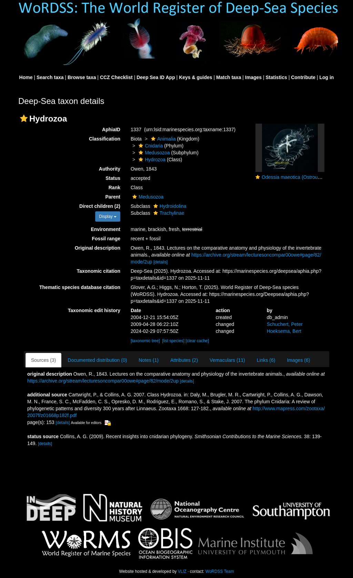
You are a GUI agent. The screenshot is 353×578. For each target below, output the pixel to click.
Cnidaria (150, 145)
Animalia (162, 139)
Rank (114, 187)
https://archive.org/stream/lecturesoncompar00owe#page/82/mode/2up (103, 381)
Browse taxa (82, 77)
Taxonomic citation (98, 271)
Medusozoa (153, 152)
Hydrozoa (151, 159)
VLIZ (182, 571)
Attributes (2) (184, 360)
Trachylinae (168, 213)
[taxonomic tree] (145, 340)
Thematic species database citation (79, 287)
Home (26, 77)
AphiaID (111, 129)
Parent (112, 197)
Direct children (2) (99, 206)
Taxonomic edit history (94, 310)
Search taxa (50, 77)
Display (108, 216)
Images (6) (298, 360)
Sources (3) (43, 360)
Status (112, 178)
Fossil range (106, 238)
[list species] (173, 340)
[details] (160, 262)
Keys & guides (195, 77)
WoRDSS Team (219, 571)
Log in (326, 77)
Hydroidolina (169, 206)
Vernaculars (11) (227, 360)
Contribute (303, 77)
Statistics (276, 77)
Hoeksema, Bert (284, 331)
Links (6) (266, 360)
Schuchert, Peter (285, 324)
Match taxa (228, 77)
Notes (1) (149, 360)
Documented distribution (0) (97, 360)
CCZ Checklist (116, 77)
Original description (97, 248)
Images (253, 77)
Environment (105, 229)
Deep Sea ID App (156, 77)
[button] (23, 118)
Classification (104, 139)
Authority (109, 169)
